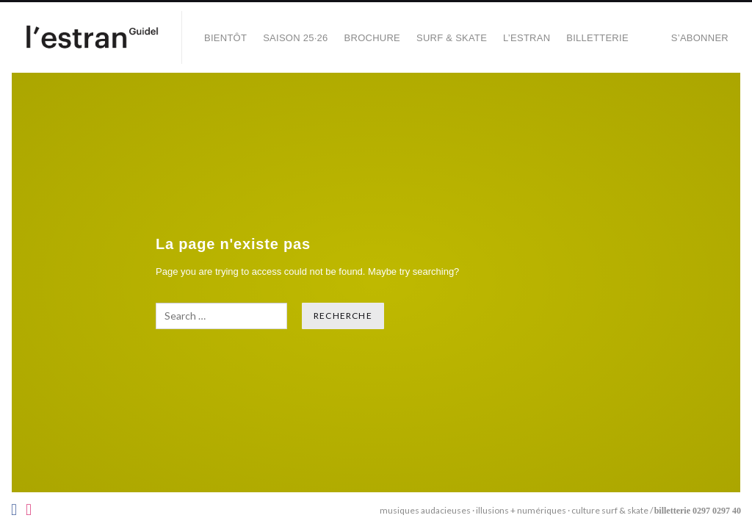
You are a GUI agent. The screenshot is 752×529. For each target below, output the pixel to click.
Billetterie (597, 37)
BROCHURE (372, 37)
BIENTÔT (225, 37)
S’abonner (699, 37)
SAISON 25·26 (295, 37)
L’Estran (526, 37)
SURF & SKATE (451, 37)
